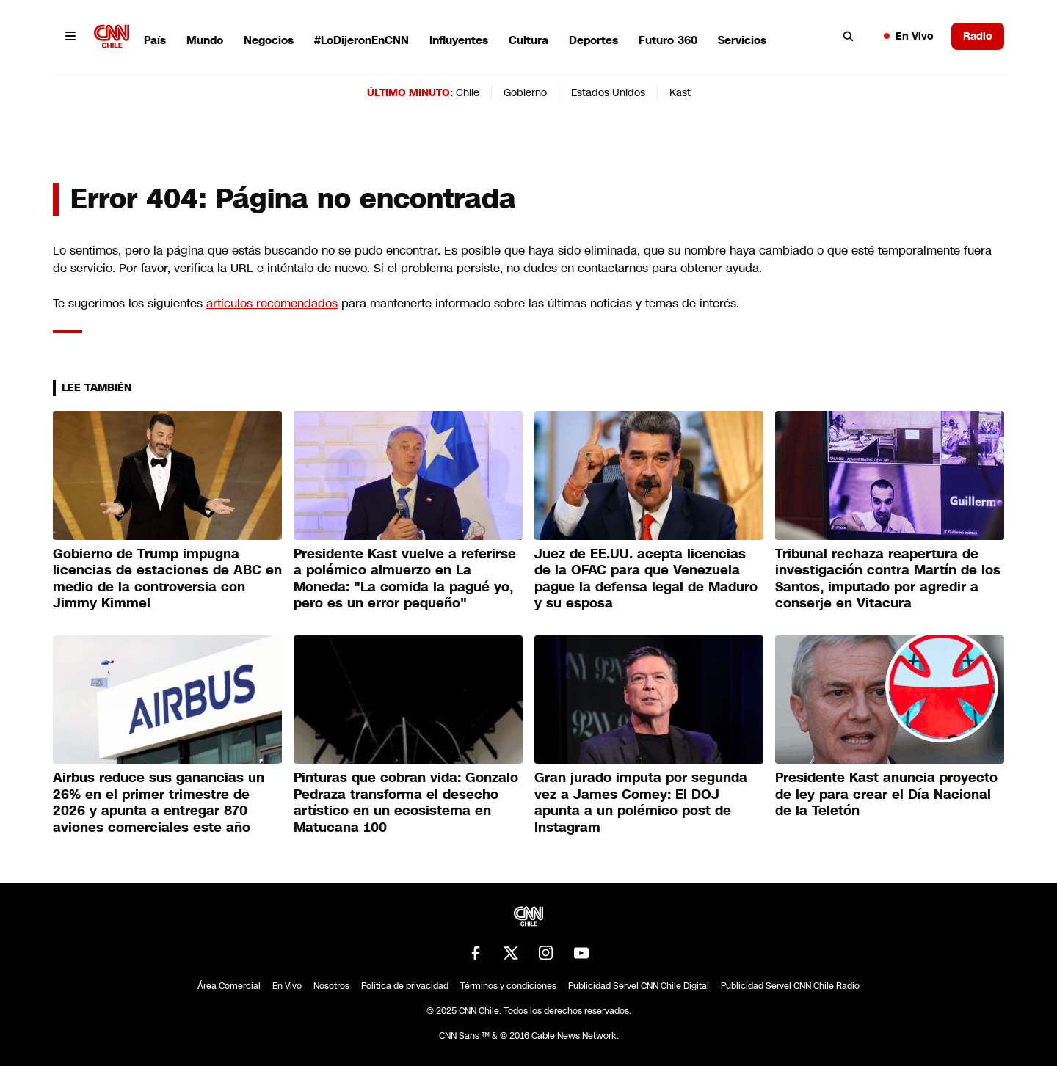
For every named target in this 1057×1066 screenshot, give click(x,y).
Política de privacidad (404, 986)
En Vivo (909, 36)
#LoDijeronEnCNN (361, 40)
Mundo (204, 40)
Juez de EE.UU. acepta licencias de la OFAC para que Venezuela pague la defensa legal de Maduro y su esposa (646, 578)
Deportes (593, 40)
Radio (977, 36)
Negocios (269, 40)
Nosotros (331, 986)
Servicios (742, 40)
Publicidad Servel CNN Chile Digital (638, 986)
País (155, 40)
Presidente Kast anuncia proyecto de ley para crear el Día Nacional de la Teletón (886, 794)
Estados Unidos (608, 92)
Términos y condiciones (508, 986)
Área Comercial (229, 986)
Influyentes (458, 40)
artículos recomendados (272, 303)
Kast (680, 92)
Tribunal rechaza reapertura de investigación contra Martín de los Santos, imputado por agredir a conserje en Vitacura (887, 578)
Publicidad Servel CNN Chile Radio (790, 986)
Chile (467, 92)
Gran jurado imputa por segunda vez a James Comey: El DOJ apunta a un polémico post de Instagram (640, 802)
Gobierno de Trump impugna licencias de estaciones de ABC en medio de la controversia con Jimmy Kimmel (167, 578)
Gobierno (525, 92)
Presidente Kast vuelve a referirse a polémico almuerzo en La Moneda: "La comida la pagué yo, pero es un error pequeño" (405, 578)
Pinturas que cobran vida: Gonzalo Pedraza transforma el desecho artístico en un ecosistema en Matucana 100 (406, 802)
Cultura (528, 40)
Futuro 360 (668, 40)
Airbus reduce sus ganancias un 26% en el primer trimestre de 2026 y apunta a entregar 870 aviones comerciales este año (158, 802)
